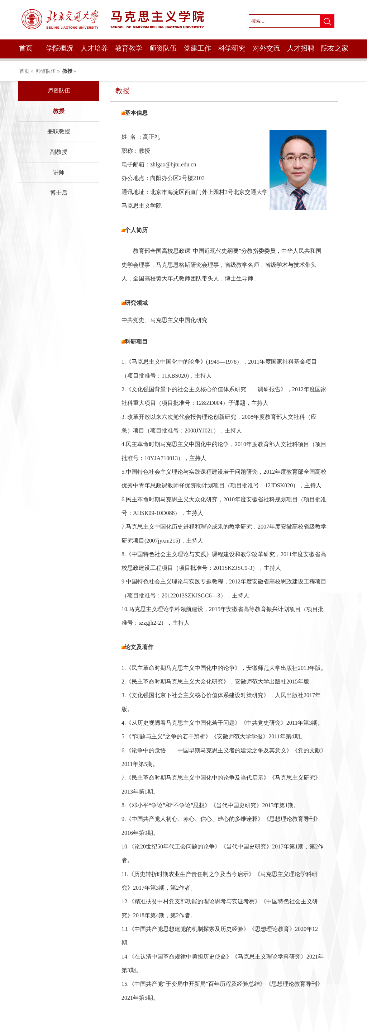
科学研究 (232, 48)
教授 (67, 71)
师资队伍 (163, 48)
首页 (26, 48)
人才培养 (94, 48)
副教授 (58, 152)
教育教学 (128, 48)
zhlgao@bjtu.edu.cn (173, 164)
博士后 (58, 193)
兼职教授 (58, 131)
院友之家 (334, 48)
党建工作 (197, 48)
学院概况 (59, 48)
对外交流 (266, 48)
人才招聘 (300, 48)
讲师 (59, 172)
